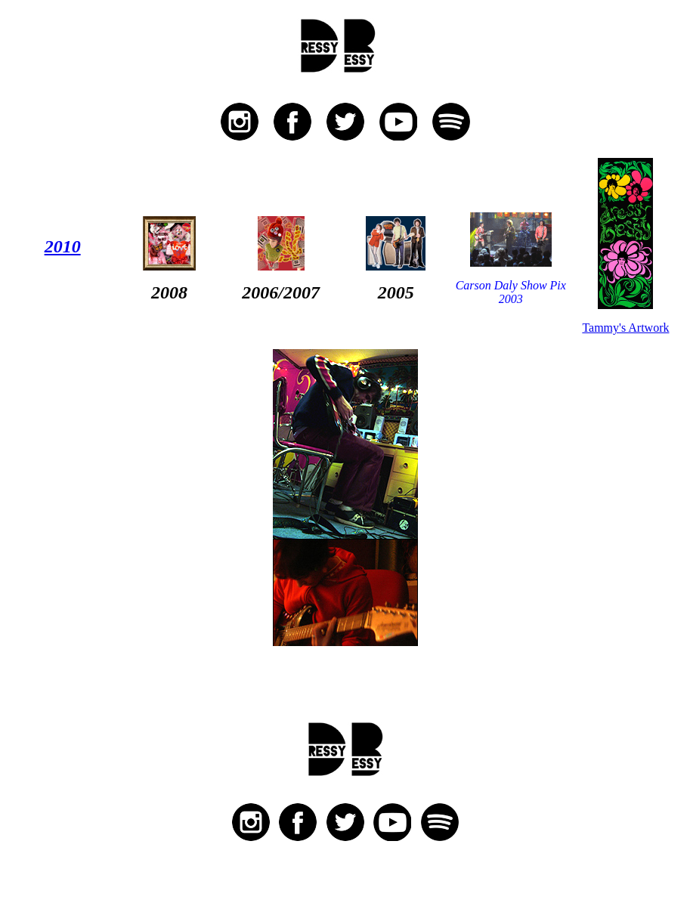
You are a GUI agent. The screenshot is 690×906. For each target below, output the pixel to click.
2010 (63, 246)
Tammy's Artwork (625, 327)
